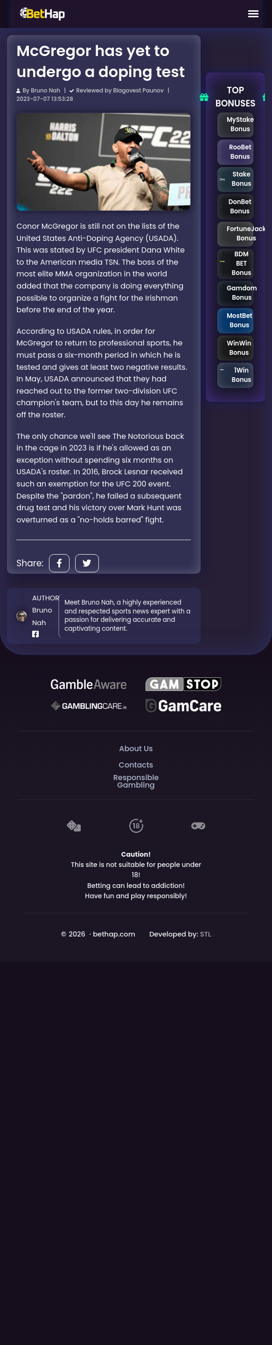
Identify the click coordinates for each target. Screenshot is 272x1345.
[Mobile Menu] (253, 14)
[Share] (59, 563)
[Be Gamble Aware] (88, 684)
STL (205, 934)
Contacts (136, 765)
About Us (136, 748)
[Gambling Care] (88, 706)
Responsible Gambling (136, 782)
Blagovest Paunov (138, 90)
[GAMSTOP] (183, 684)
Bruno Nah (45, 90)
